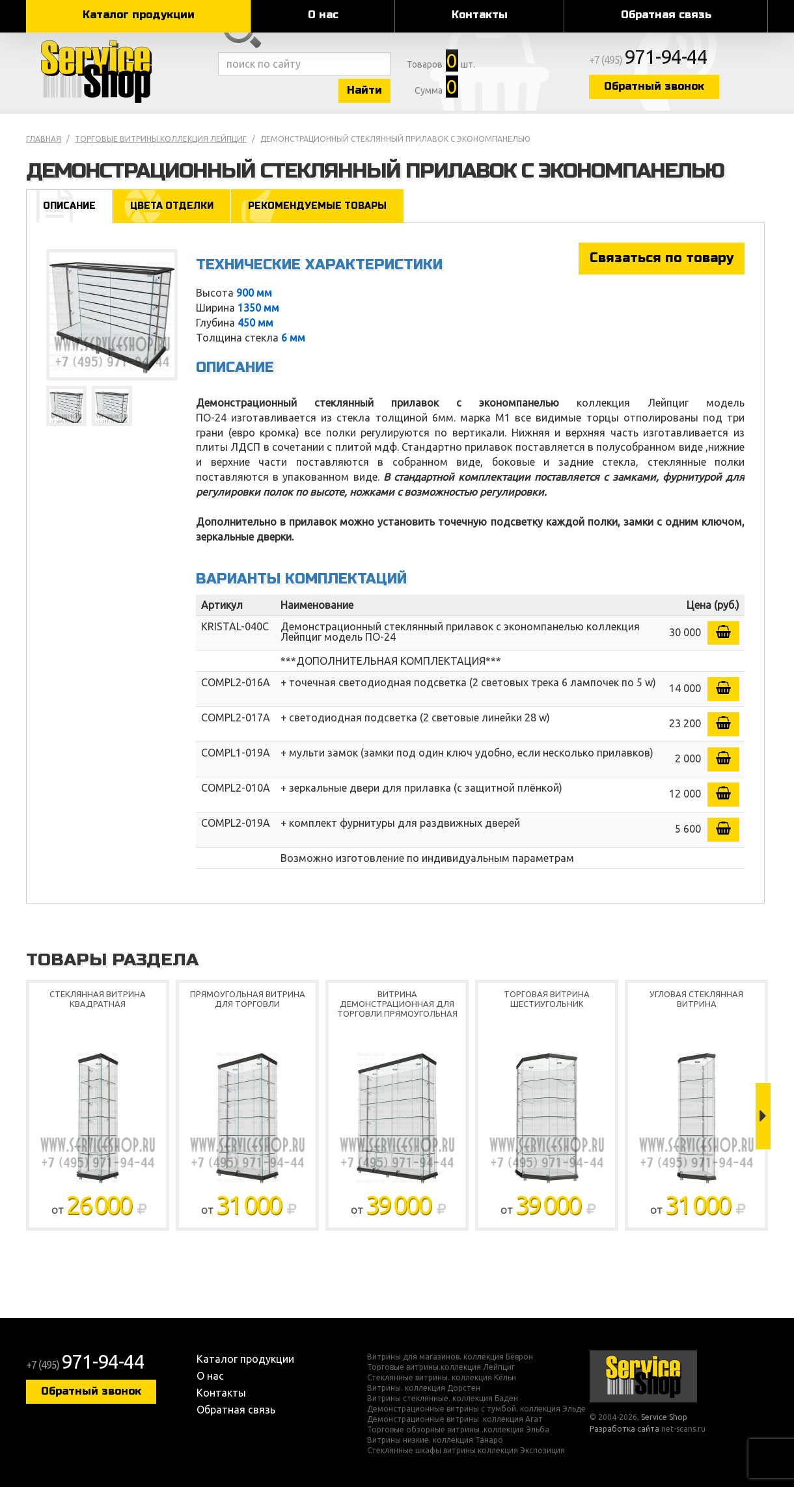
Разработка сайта (624, 1429)
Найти (364, 90)
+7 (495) (648, 60)
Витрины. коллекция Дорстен (423, 1388)
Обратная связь (666, 14)
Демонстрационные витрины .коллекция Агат (455, 1419)
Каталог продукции (139, 14)
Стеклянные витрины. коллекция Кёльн (441, 1378)
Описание (69, 205)
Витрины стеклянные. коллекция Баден (442, 1398)
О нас (323, 14)
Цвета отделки (171, 205)
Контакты (480, 14)
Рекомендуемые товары (317, 205)
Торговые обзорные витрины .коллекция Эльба (458, 1430)
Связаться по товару (661, 258)
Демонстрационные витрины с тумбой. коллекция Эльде (476, 1409)
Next (763, 1116)
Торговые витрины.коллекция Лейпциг (161, 139)
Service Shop (119, 72)
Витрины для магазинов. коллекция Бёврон (450, 1357)
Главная (43, 139)
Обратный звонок (654, 86)
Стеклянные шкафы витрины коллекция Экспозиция (466, 1450)
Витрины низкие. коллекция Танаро (435, 1440)
